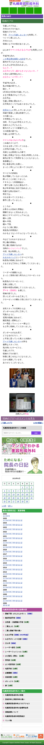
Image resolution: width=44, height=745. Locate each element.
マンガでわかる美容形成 (13, 10)
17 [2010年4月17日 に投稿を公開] (32, 494)
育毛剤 (11, 660)
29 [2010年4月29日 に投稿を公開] (22, 501)
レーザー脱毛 (13, 647)
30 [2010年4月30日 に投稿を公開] (27, 501)
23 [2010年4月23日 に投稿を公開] (27, 498)
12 (21, 520)
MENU (4, 3)
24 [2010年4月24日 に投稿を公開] (32, 498)
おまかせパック (9, 257)
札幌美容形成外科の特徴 (14, 695)
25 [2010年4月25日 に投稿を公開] (5, 501)
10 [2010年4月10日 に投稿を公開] (32, 491)
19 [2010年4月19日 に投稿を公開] (9, 498)
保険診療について (11, 712)
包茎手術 (11, 669)
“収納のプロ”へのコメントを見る (18, 418)
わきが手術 (17, 635)
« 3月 (4, 506)
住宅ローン (7, 110)
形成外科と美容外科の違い (15, 699)
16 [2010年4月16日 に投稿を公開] (27, 494)
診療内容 (21, 10)
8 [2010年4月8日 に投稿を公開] (22, 491)
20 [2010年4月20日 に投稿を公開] (14, 498)
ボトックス (12, 681)
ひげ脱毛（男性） (15, 656)
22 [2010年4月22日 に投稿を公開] (22, 498)
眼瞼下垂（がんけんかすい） (19, 614)
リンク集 (8, 720)
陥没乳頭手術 (13, 618)
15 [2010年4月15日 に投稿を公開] (22, 494)
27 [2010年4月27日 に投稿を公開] (14, 501)
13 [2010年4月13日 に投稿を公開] (14, 494)
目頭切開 (11, 677)
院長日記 (5, 10)
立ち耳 (11, 643)
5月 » (10, 506)
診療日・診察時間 (38, 10)
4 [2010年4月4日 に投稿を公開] (4, 491)
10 (17, 520)
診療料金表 (30, 10)
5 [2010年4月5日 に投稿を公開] (9, 491)
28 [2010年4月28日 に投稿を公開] (18, 501)
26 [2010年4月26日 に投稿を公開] (9, 501)
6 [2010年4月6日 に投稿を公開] (13, 491)
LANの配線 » (38, 423)
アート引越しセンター (17, 35)
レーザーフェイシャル (16, 652)
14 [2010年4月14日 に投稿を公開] (18, 494)
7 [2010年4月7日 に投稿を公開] (18, 491)
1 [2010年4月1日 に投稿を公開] (22, 487)
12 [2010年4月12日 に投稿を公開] (9, 494)
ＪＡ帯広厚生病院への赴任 (14, 59)
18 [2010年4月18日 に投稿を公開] (5, 498)
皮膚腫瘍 (11, 673)
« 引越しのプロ (6, 423)
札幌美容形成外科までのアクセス (17, 703)
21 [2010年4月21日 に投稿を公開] (18, 498)
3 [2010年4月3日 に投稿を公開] (31, 487)
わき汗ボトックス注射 (16, 639)
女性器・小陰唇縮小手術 (17, 622)
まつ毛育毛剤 (13, 664)
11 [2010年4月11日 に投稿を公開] (5, 494)
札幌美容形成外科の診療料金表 (16, 708)
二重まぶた (12, 626)
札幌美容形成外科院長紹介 (15, 716)
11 (19, 520)
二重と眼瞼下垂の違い (13, 631)
